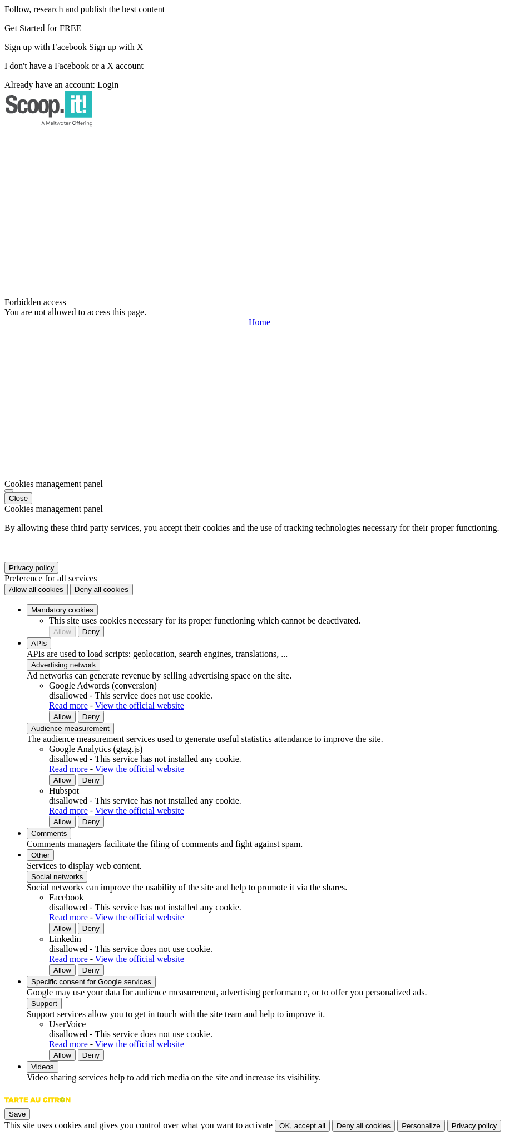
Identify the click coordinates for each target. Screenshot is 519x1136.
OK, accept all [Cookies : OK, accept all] (302, 1126)
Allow (62, 631)
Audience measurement (70, 728)
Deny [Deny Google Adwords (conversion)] (91, 717)
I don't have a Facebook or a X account (74, 66)
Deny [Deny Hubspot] (91, 822)
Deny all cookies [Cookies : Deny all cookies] (101, 589)
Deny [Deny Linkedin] (91, 970)
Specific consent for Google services (91, 982)
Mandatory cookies (62, 610)
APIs (39, 643)
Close (18, 498)
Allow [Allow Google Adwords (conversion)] (62, 717)
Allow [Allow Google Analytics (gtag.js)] (62, 780)
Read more (68, 705)
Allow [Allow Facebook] (62, 928)
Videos (42, 1067)
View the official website (139, 705)
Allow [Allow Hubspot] (62, 822)
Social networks (57, 877)
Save (17, 1114)
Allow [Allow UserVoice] (62, 1055)
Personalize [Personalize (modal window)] (421, 1126)
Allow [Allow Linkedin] (62, 970)
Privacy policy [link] (31, 568)
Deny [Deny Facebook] (91, 928)
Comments (49, 833)
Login (107, 84)
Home (259, 322)
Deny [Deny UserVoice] (91, 1055)
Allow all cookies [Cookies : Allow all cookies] (36, 589)
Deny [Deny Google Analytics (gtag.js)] (91, 780)
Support (44, 1003)
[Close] (8, 490)
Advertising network (63, 665)
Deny (91, 631)
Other (40, 855)
